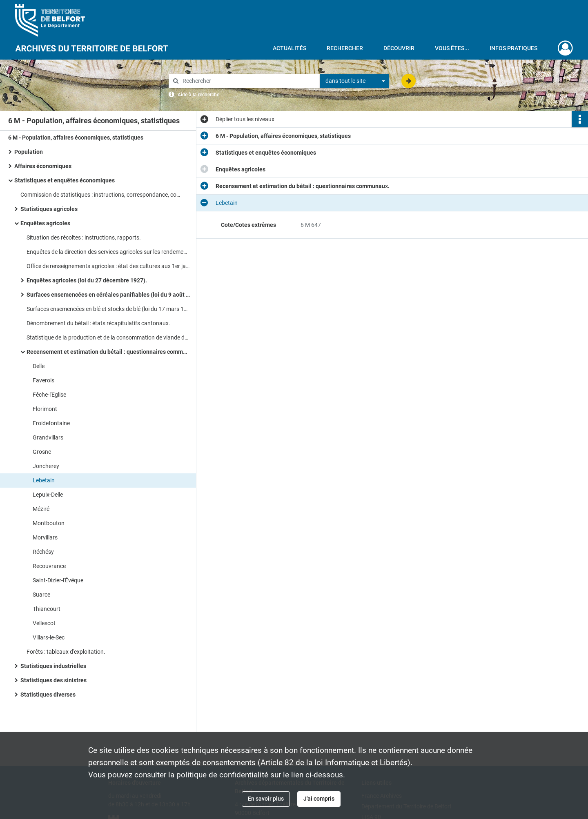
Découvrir (398, 48)
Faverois (43, 380)
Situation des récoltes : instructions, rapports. (84, 237)
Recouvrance (49, 566)
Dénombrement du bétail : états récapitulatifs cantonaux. (98, 323)
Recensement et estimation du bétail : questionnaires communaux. (108, 351)
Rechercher (345, 48)
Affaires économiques (42, 166)
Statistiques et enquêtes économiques (64, 180)
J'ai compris (318, 798)
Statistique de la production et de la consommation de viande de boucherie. (108, 337)
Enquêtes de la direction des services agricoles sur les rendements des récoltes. (108, 252)
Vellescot (44, 623)
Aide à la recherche (198, 95)
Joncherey (46, 466)
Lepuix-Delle (48, 494)
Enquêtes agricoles (45, 223)
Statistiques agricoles (49, 209)
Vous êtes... (452, 48)
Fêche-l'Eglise (49, 394)
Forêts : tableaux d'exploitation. (66, 651)
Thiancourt (46, 609)
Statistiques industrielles (53, 666)
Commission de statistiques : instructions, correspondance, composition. (102, 194)
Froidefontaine (51, 423)
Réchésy (43, 551)
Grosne (42, 451)
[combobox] (354, 81)
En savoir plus (266, 798)
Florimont (45, 409)
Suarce (41, 594)
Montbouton (49, 523)
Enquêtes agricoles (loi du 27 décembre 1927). (87, 280)
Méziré (41, 509)
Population (28, 152)
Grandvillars (48, 437)
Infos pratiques (513, 48)
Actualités (289, 48)
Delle (39, 366)
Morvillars (45, 537)
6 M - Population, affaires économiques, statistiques (75, 137)
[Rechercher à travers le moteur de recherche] (248, 81)
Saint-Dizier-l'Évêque (58, 580)
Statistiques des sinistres (53, 680)
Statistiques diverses (48, 694)
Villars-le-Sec (49, 637)
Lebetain (44, 480)
